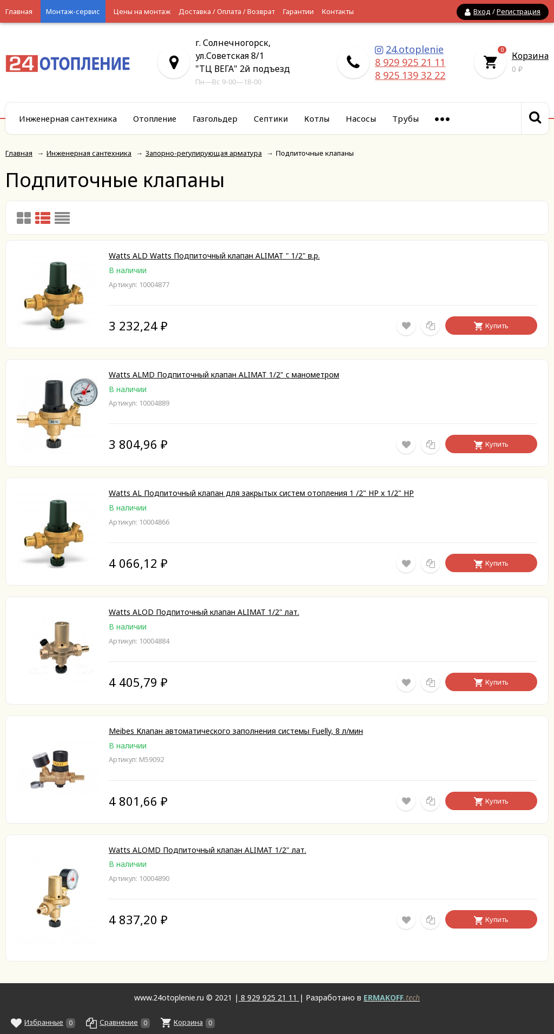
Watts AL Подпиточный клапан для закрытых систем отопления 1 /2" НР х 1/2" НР (261, 493)
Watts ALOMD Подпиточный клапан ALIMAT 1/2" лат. (207, 850)
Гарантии (298, 11)
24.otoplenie (415, 49)
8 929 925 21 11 (410, 62)
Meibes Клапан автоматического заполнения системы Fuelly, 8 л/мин (236, 731)
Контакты (338, 11)
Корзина (530, 56)
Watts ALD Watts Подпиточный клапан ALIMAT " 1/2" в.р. (214, 255)
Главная (18, 11)
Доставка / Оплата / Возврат (227, 11)
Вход (482, 11)
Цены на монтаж (142, 11)
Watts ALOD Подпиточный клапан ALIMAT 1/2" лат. (204, 612)
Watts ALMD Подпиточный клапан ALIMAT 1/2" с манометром (224, 374)
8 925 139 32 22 (410, 75)
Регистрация (518, 11)
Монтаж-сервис (73, 11)
